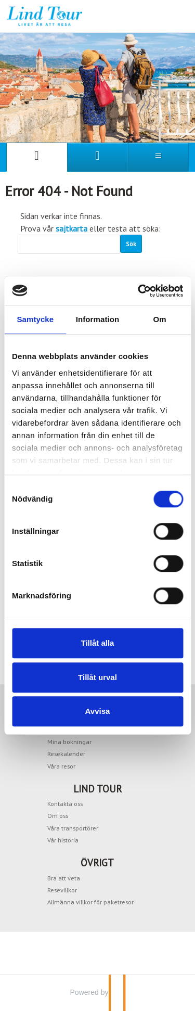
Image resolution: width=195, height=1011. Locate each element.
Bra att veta (63, 878)
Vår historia (63, 840)
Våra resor (61, 766)
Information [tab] (98, 319)
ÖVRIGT (97, 862)
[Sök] (69, 244)
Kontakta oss (65, 803)
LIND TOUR (97, 789)
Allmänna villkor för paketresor (90, 902)
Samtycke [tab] (35, 319)
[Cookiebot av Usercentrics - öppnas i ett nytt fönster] (139, 291)
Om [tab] (159, 319)
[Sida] (36, 157)
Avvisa (97, 711)
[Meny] (158, 157)
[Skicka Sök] (131, 244)
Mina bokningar (69, 741)
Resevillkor (62, 890)
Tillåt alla (97, 642)
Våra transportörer (72, 828)
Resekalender (66, 753)
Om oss (57, 815)
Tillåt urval (97, 677)
